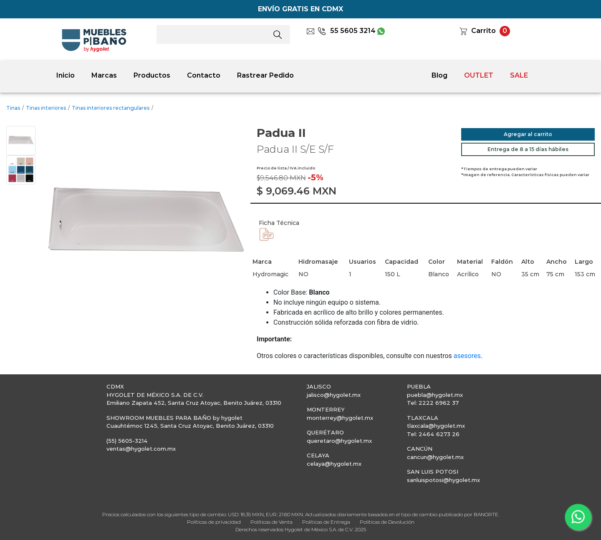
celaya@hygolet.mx (334, 463)
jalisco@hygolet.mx (334, 394)
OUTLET (478, 75)
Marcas (104, 75)
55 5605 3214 (346, 31)
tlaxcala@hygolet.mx (436, 425)
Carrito (483, 31)
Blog (439, 75)
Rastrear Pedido (265, 75)
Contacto (203, 75)
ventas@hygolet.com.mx (141, 448)
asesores (467, 356)
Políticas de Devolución (387, 522)
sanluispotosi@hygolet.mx (443, 480)
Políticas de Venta (271, 522)
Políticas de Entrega (326, 522)
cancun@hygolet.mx (435, 457)
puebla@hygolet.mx (435, 394)
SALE (519, 75)
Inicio (65, 75)
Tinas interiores (46, 108)
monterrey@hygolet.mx (340, 417)
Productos (152, 75)
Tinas (13, 108)
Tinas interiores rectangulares (110, 108)
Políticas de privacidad (214, 522)
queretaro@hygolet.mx (339, 440)
